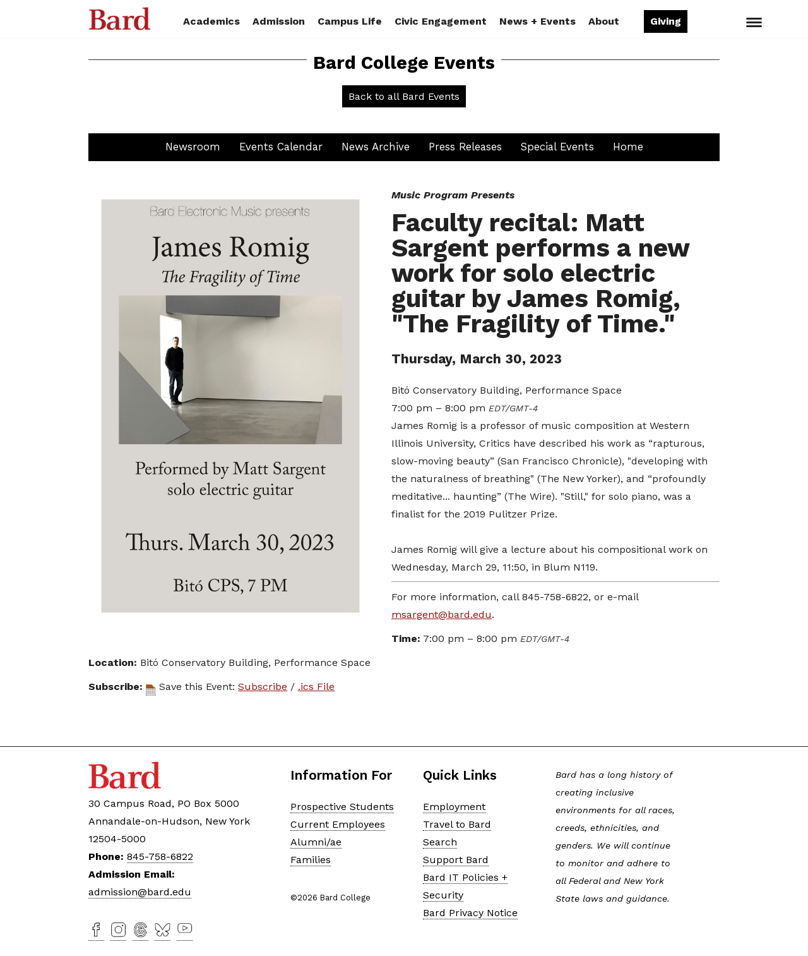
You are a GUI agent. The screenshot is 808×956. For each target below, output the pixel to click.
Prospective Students (342, 807)
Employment (454, 807)
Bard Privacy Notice (470, 913)
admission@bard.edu (139, 892)
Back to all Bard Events (404, 96)
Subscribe (262, 687)
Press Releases (465, 146)
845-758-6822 (160, 856)
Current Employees (337, 824)
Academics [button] (211, 21)
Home (628, 146)
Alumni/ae (316, 842)
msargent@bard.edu (441, 614)
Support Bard (456, 860)
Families (310, 860)
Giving (665, 21)
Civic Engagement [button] (441, 21)
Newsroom (192, 146)
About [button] (603, 21)
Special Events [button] (557, 146)
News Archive (376, 146)
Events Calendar (281, 146)
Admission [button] (278, 21)
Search (709, 23)
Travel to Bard (457, 824)
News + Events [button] (537, 21)
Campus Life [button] (350, 21)
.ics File (316, 687)
